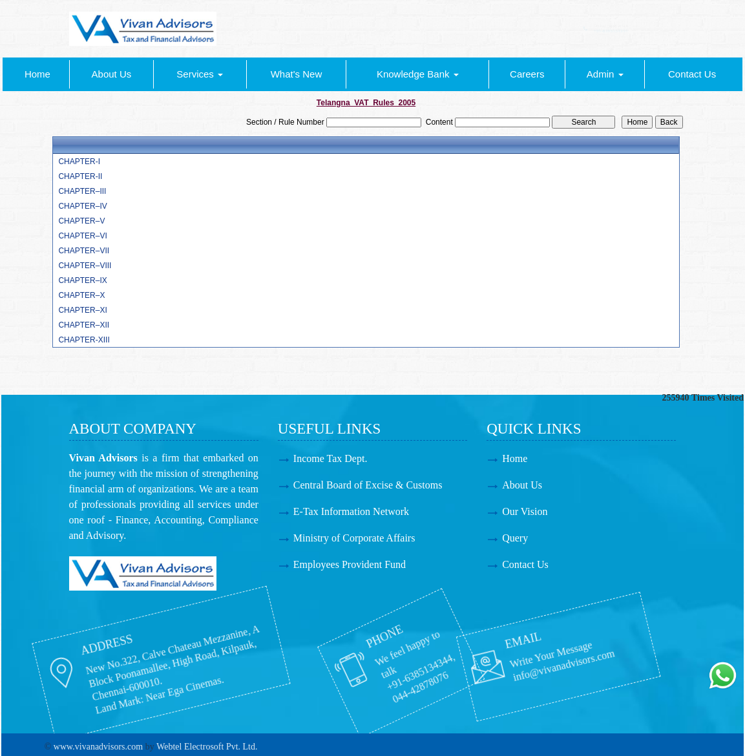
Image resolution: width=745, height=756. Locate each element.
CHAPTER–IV (82, 206)
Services (199, 73)
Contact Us (692, 73)
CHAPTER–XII (83, 325)
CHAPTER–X (81, 295)
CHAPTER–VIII (84, 265)
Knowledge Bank (418, 73)
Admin (605, 73)
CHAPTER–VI (82, 235)
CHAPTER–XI (82, 310)
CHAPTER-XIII (83, 339)
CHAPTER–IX (82, 280)
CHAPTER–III (82, 191)
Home (37, 73)
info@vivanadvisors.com (487, 656)
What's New (296, 73)
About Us (112, 73)
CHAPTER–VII (83, 250)
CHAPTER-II (80, 176)
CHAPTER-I (79, 161)
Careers (527, 73)
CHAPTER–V (81, 221)
